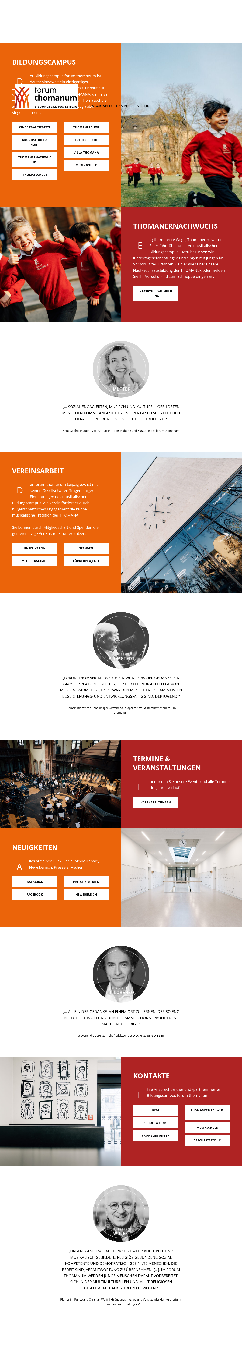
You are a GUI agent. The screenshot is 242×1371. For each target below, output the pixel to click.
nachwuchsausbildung (155, 293)
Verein (143, 106)
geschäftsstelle (207, 1140)
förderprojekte (86, 561)
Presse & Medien (86, 882)
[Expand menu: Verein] (152, 106)
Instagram (35, 882)
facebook (35, 894)
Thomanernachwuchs (207, 1112)
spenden (86, 548)
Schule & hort (156, 1123)
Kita (155, 1110)
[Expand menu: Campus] (133, 106)
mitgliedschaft (35, 561)
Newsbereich (86, 894)
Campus (123, 106)
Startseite (102, 106)
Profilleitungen (156, 1135)
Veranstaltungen (156, 802)
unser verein (35, 548)
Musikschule (207, 1127)
